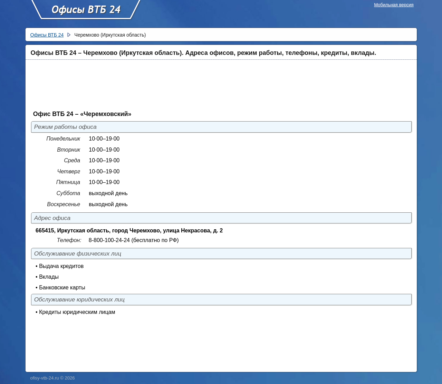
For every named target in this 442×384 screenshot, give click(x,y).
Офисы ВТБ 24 (85, 13)
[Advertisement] (201, 84)
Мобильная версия (393, 4)
